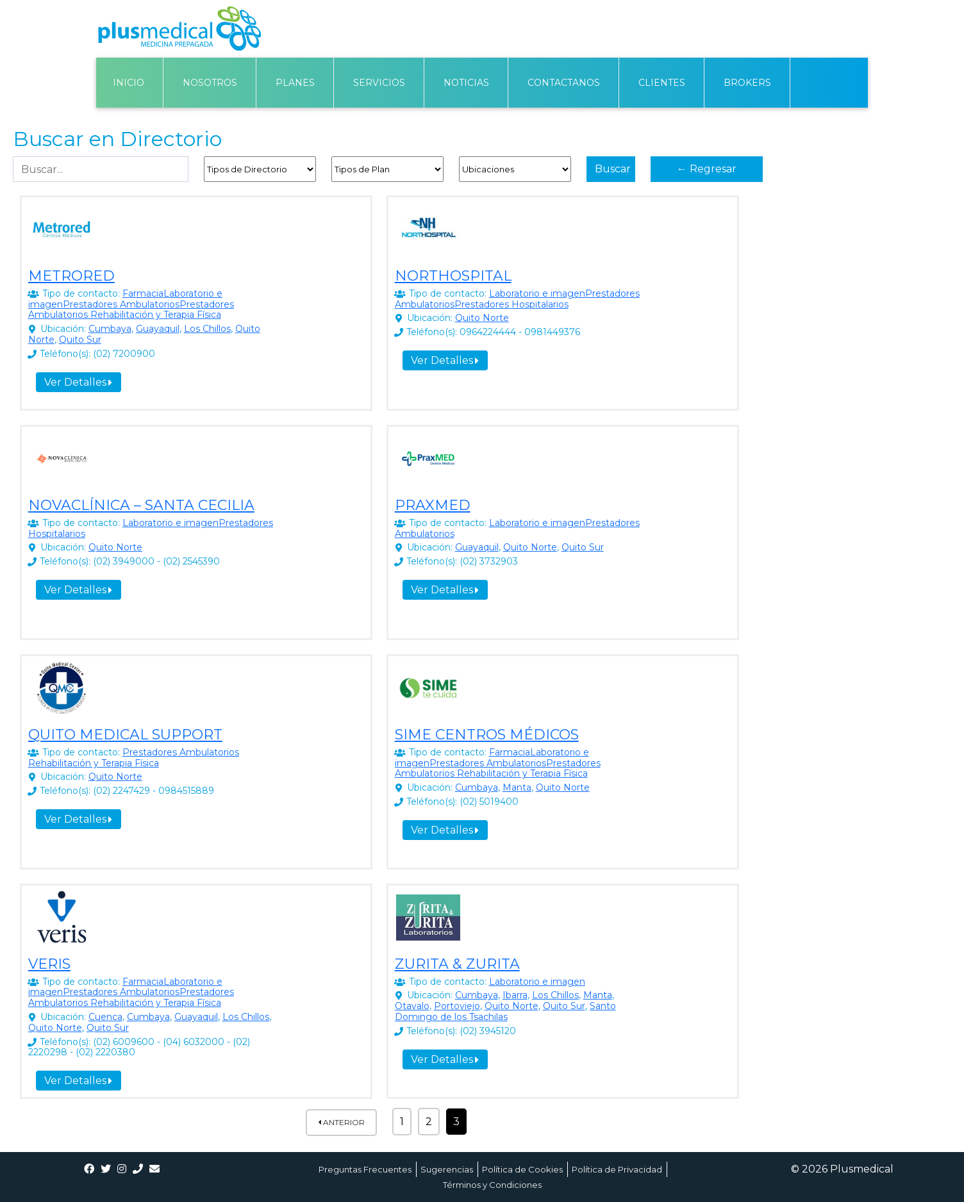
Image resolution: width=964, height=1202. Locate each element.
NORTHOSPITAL (453, 275)
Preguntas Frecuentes (365, 1169)
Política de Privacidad (617, 1169)
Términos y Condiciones (492, 1185)
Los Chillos (207, 328)
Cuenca (105, 1017)
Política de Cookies (522, 1169)
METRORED (71, 275)
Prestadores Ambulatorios (121, 304)
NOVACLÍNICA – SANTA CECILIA (141, 505)
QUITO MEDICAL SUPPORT (125, 734)
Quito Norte (482, 318)
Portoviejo (457, 1006)
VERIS (49, 964)
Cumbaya (109, 328)
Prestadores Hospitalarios (511, 304)
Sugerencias (446, 1169)
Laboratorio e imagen (537, 293)
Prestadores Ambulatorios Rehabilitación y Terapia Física (131, 310)
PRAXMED (432, 505)
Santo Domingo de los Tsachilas (505, 1011)
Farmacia (142, 293)
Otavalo (412, 1006)
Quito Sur (80, 339)
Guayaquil (157, 328)
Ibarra (515, 995)
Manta (517, 787)
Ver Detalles (78, 382)
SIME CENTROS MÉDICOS (487, 734)
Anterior (341, 1122)
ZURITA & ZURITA (457, 964)
